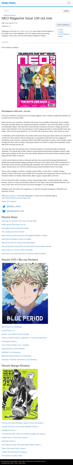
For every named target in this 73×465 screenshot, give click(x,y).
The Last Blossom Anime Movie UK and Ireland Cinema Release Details (26, 246)
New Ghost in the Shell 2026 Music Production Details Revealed (24, 253)
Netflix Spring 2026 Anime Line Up (13, 224)
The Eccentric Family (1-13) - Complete (15, 345)
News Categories (63, 24)
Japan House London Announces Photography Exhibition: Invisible (24, 235)
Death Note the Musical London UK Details (16, 239)
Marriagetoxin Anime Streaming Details (15, 228)
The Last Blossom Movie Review (13, 232)
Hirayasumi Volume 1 (9, 430)
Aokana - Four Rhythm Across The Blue (15, 334)
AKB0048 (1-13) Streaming (11, 352)
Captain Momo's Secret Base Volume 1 (15, 437)
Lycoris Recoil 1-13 (8, 330)
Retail (61, 36)
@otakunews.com (15, 211)
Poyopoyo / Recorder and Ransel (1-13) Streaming (19, 359)
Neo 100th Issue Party (24, 31)
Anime (61, 30)
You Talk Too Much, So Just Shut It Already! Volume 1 (20, 427)
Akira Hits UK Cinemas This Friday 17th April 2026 (19, 221)
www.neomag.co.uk (11, 196)
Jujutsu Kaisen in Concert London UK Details (17, 250)
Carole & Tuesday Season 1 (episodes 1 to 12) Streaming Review (24, 338)
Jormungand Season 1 (9, 341)
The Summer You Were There (12, 456)
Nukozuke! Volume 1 (9, 441)
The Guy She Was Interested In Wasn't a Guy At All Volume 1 (23, 423)
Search (66, 11)
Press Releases (64, 34)
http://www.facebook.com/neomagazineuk (16, 198)
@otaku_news (13, 206)
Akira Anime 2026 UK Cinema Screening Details (18, 243)
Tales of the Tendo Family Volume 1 (14, 448)
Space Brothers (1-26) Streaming (13, 349)
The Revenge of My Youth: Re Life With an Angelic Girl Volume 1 (24, 434)
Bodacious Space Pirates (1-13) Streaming (16, 356)
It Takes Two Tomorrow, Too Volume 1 (15, 452)
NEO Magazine (11, 201)
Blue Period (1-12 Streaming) (12, 327)
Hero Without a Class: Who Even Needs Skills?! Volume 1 (22, 445)
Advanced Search (9, 15)
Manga (61, 32)
